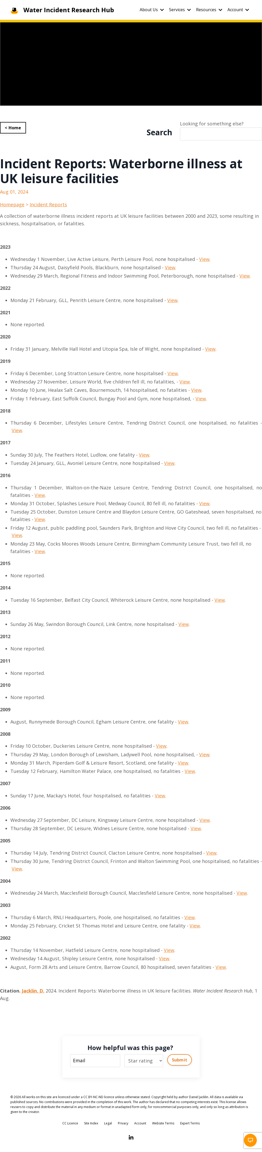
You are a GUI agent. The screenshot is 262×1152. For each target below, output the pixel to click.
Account (238, 9)
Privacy (123, 1123)
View (204, 259)
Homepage (12, 204)
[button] (250, 1140)
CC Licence (70, 1123)
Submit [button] (179, 1060)
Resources (209, 9)
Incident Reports (48, 204)
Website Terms (163, 1123)
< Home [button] (13, 128)
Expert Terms (190, 1123)
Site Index (91, 1123)
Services (180, 9)
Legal (108, 1123)
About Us (152, 9)
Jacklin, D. (33, 991)
